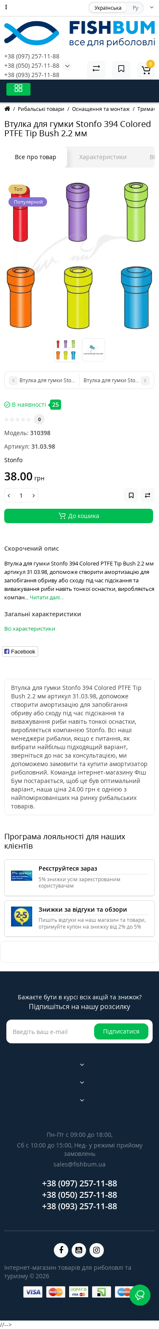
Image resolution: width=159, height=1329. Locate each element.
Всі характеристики (29, 628)
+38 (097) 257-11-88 (31, 56)
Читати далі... (47, 597)
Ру (135, 7)
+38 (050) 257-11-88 (31, 65)
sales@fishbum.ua (79, 1164)
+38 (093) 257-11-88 (31, 75)
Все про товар (35, 157)
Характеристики (103, 157)
